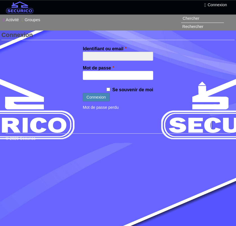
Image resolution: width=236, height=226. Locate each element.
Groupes (31, 20)
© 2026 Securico (21, 138)
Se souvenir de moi (129, 89)
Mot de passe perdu (101, 107)
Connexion (215, 5)
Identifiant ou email (105, 48)
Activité (11, 20)
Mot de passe (99, 68)
